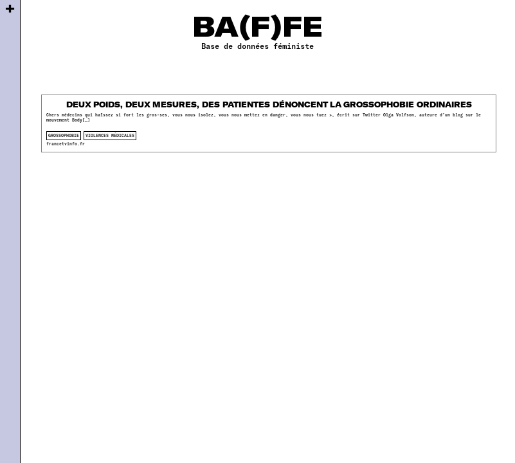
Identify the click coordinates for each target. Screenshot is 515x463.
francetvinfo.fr (65, 143)
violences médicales (110, 135)
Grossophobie (63, 135)
